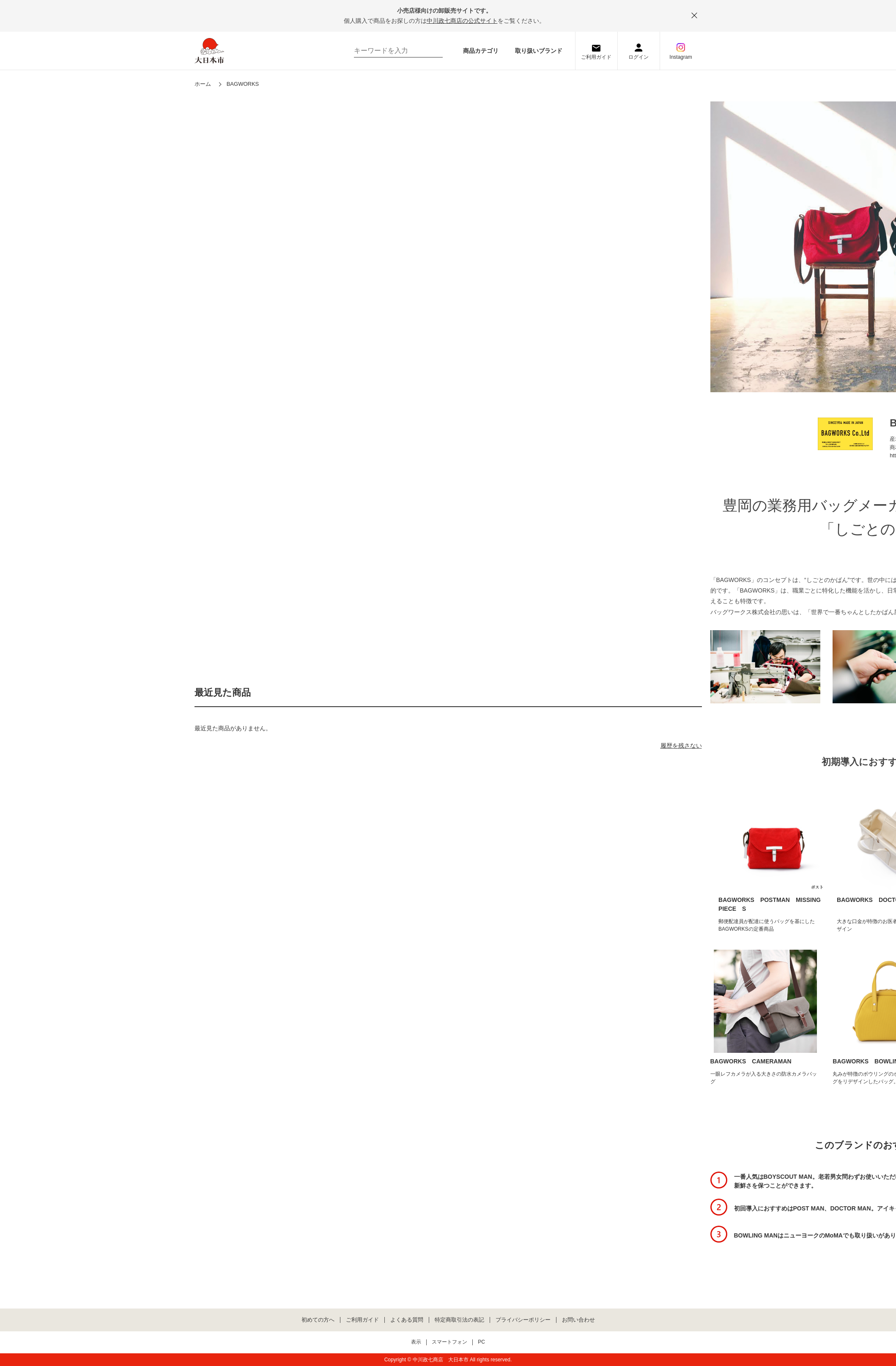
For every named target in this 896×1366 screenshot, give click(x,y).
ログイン (638, 57)
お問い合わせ (578, 1320)
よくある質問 (406, 1320)
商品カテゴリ (481, 50)
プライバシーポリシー (523, 1320)
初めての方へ (317, 1320)
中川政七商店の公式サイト (462, 20)
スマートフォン (449, 1342)
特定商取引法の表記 (459, 1320)
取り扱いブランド (538, 50)
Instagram (680, 57)
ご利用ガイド (596, 57)
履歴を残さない (681, 745)
